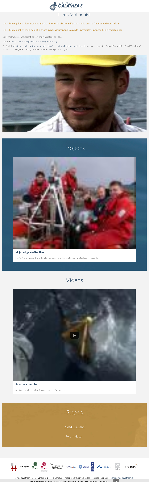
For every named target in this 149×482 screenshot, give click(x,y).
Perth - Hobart (74, 436)
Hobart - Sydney (74, 426)
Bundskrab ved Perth (27, 384)
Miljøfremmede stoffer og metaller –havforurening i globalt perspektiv (47, 46)
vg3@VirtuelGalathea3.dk (122, 478)
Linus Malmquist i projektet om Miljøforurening (34, 41)
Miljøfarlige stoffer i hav (30, 252)
